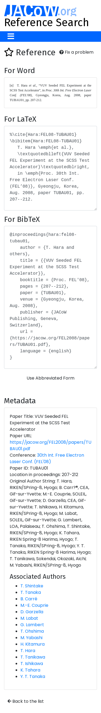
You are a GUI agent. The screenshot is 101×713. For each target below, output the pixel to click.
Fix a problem (76, 52)
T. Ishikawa (31, 663)
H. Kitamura (32, 644)
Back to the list (26, 701)
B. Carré (28, 599)
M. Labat (29, 618)
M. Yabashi (31, 638)
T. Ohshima (32, 631)
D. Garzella (31, 612)
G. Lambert (32, 625)
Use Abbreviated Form (50, 378)
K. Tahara (30, 670)
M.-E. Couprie (34, 605)
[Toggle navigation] (11, 36)
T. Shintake (31, 586)
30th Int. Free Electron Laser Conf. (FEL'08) (47, 458)
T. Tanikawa (32, 657)
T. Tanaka (30, 592)
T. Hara (27, 650)
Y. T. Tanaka (32, 676)
